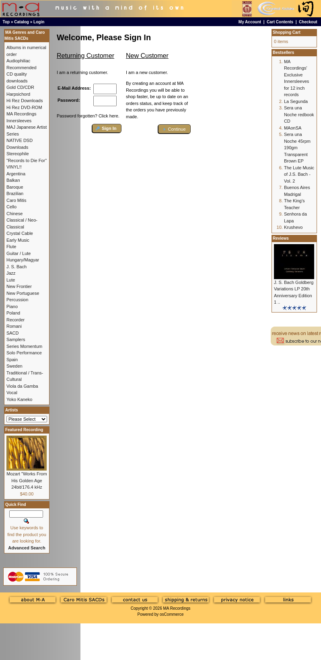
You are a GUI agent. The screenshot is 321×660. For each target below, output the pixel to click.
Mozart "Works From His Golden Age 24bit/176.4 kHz (26, 480)
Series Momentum (24, 346)
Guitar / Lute (18, 253)
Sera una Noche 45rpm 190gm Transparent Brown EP (297, 147)
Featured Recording (24, 430)
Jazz (11, 273)
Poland (13, 312)
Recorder (15, 319)
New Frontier (19, 286)
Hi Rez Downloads (24, 100)
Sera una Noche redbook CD (299, 114)
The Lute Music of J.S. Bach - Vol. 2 (299, 174)
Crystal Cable (19, 233)
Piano (12, 306)
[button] (106, 128)
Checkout (308, 22)
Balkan (13, 180)
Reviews (281, 238)
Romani (14, 326)
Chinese (14, 213)
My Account (250, 22)
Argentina (15, 173)
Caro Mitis (16, 200)
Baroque (14, 187)
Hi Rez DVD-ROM (24, 107)
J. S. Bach (16, 266)
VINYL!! (14, 166)
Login (38, 22)
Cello (11, 206)
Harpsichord (18, 94)
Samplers (15, 339)
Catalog (21, 22)
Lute (10, 280)
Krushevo (293, 227)
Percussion (17, 299)
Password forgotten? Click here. (88, 115)
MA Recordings (176, 608)
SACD (12, 333)
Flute (11, 246)
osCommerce (171, 614)
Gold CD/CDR (20, 87)
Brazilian (14, 193)
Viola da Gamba (22, 386)
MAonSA (292, 127)
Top (6, 22)
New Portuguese (22, 293)
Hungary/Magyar (22, 259)
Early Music (17, 240)
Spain (12, 359)
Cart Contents (280, 22)
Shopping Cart (286, 32)
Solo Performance (24, 352)
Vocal (11, 392)
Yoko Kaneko (19, 399)
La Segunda (296, 101)
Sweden (14, 366)
